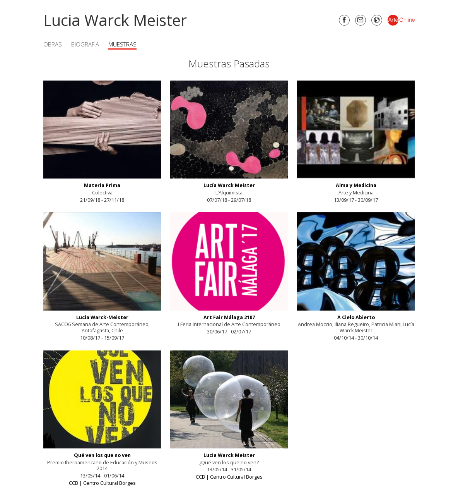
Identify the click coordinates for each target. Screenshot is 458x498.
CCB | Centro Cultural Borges (102, 483)
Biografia (85, 44)
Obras (52, 44)
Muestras (122, 44)
